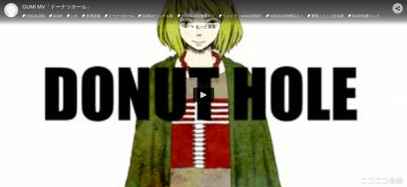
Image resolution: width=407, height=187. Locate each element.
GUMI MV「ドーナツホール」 (57, 7)
